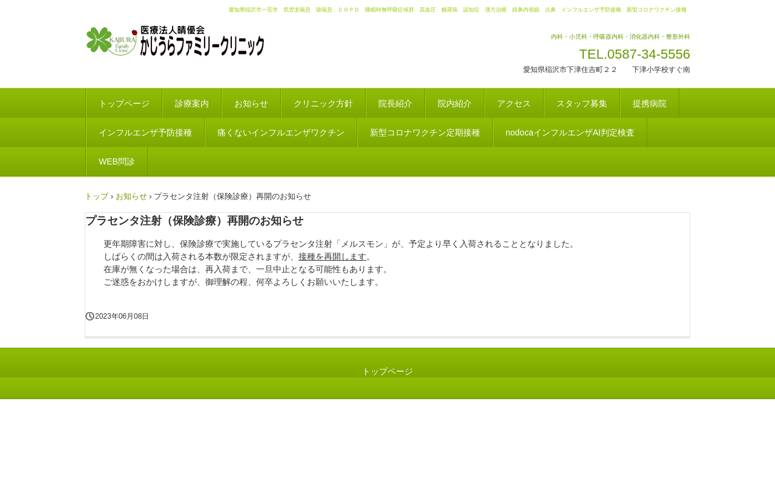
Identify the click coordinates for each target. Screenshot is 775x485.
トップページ (124, 103)
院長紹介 (395, 103)
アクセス (514, 103)
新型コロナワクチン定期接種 (425, 132)
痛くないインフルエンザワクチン (281, 132)
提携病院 (650, 103)
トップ (96, 196)
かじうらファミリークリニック (190, 41)
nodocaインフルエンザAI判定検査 (570, 132)
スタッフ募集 (581, 103)
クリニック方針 (323, 103)
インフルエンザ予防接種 (145, 132)
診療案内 (192, 103)
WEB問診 (117, 161)
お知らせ (251, 103)
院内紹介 (455, 103)
